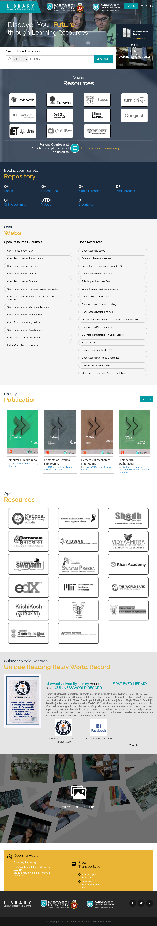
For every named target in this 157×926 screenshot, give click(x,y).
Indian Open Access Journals (22, 345)
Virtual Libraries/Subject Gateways (100, 289)
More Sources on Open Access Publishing (104, 373)
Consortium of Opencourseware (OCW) (102, 266)
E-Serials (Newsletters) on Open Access (103, 334)
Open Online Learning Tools (96, 296)
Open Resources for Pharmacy (23, 266)
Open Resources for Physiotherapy (25, 258)
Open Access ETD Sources (96, 365)
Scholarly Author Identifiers (96, 281)
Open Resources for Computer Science (28, 307)
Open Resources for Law (20, 250)
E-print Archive (89, 342)
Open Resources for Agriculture (24, 322)
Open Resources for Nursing (22, 273)
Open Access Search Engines (97, 312)
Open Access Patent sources (97, 327)
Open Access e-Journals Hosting (99, 304)
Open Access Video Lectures (97, 273)
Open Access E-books (93, 250)
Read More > (135, 38)
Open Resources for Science (22, 281)
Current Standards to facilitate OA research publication (110, 319)
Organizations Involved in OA (97, 350)
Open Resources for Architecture (24, 330)
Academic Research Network (97, 258)
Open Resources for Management (25, 314)
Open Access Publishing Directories (100, 357)
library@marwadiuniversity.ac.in (103, 148)
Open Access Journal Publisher (23, 337)
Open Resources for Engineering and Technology (33, 289)
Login (131, 6)
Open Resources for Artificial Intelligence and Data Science (34, 298)
